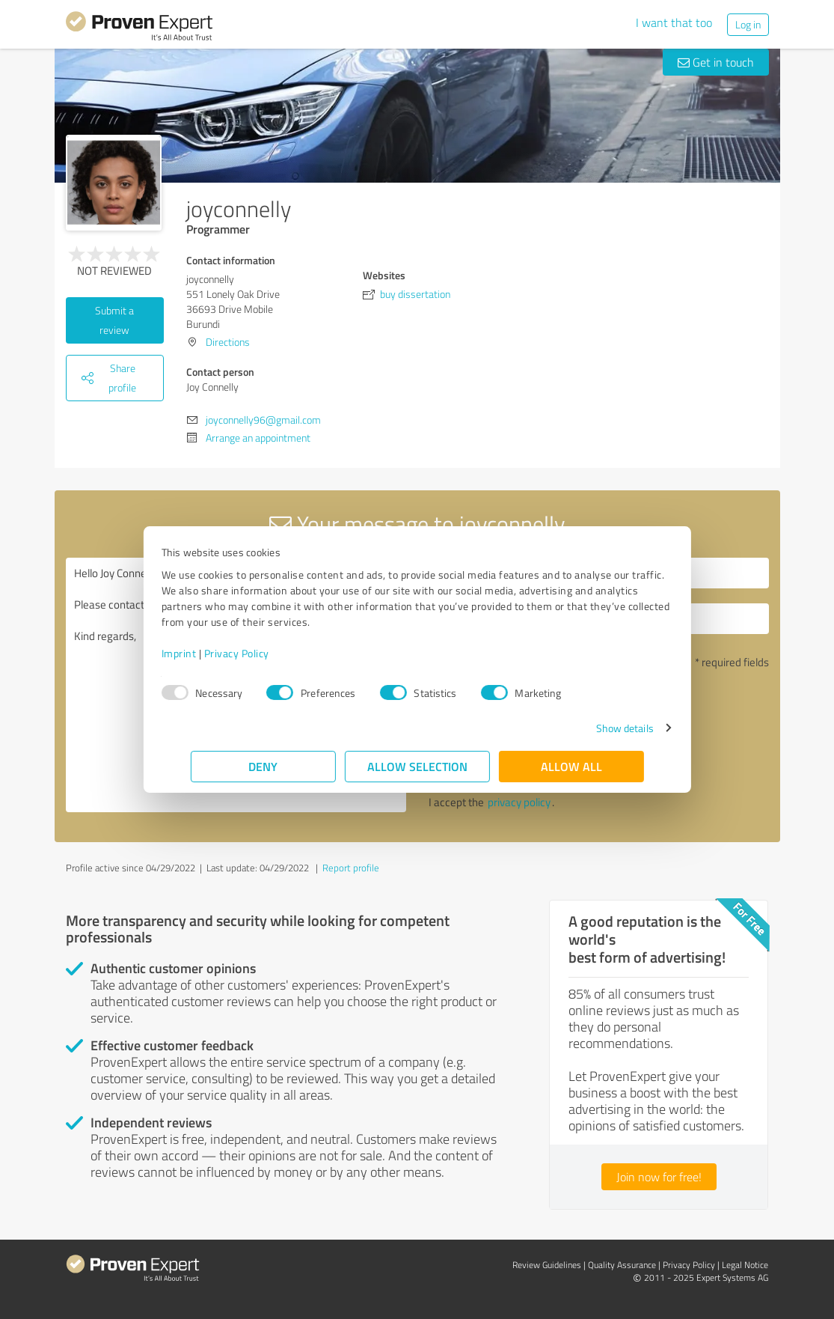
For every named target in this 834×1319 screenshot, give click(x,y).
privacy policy (519, 802)
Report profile (350, 867)
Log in (748, 24)
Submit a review (114, 320)
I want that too (674, 22)
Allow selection (417, 766)
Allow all (571, 766)
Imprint (208, 653)
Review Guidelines (546, 1264)
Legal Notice (745, 1264)
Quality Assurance (622, 1264)
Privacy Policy (265, 653)
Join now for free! (659, 1177)
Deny (263, 766)
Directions (228, 342)
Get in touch (716, 62)
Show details (595, 728)
